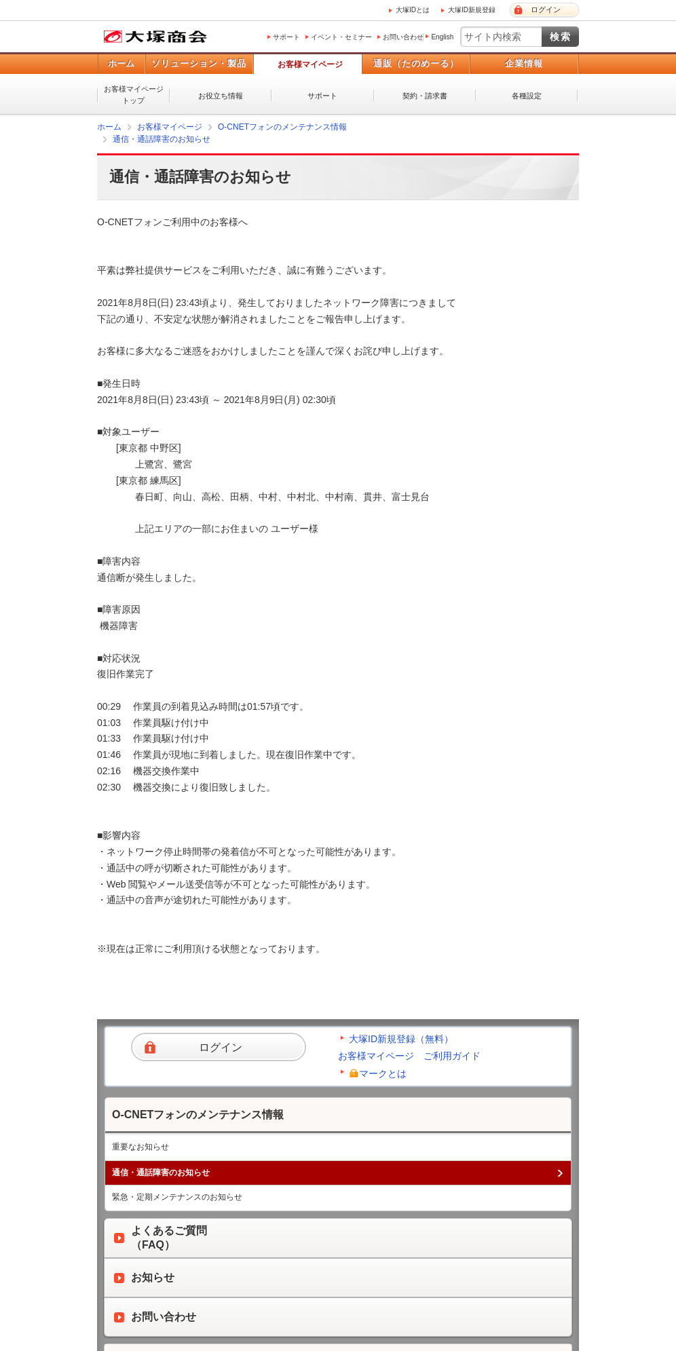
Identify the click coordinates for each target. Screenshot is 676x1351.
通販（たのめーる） (416, 63)
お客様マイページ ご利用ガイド (409, 1055)
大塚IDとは (413, 10)
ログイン (546, 9)
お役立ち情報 (220, 96)
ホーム (121, 63)
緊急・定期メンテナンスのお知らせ (177, 1197)
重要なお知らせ (140, 1147)
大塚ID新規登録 (471, 10)
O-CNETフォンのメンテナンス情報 (282, 127)
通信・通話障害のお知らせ (161, 139)
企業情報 (524, 63)
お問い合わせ (403, 37)
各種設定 (527, 96)
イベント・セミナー (341, 37)
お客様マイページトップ (134, 94)
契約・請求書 (424, 96)
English (442, 37)
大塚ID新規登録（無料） (401, 1038)
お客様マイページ (310, 64)
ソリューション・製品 (198, 63)
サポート (286, 37)
